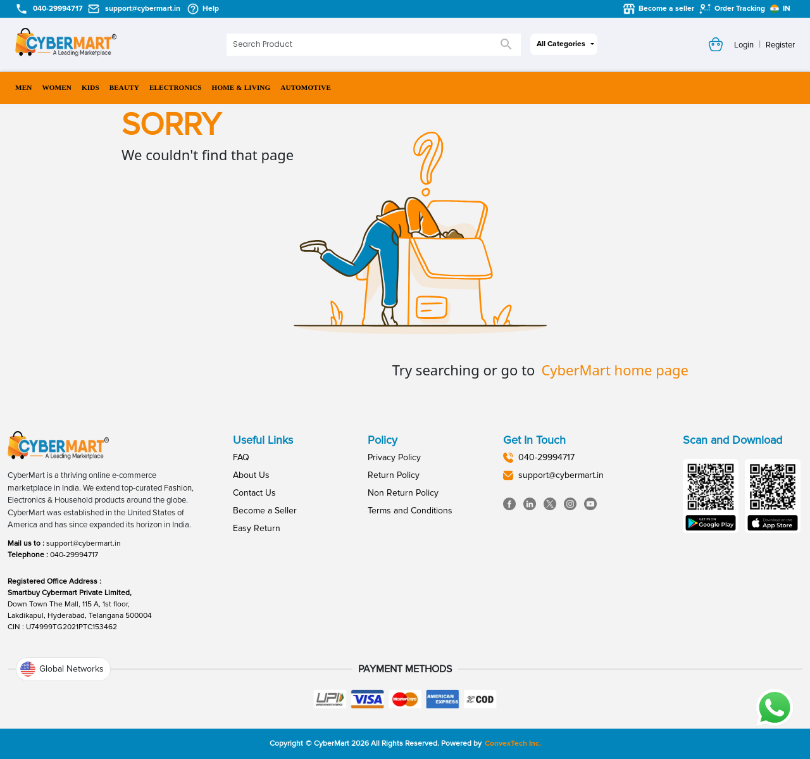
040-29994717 (74, 555)
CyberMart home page (614, 369)
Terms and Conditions (410, 510)
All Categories (561, 44)
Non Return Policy (403, 492)
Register (780, 45)
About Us (251, 475)
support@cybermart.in (83, 543)
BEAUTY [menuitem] (124, 87)
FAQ (241, 457)
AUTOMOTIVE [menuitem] (305, 87)
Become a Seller (265, 510)
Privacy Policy (394, 457)
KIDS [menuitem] (90, 87)
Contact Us (254, 492)
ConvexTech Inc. (513, 743)
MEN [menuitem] (23, 87)
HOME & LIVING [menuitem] (241, 87)
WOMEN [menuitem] (57, 87)
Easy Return (256, 528)
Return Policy (394, 475)
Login (744, 45)
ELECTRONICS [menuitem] (175, 87)
